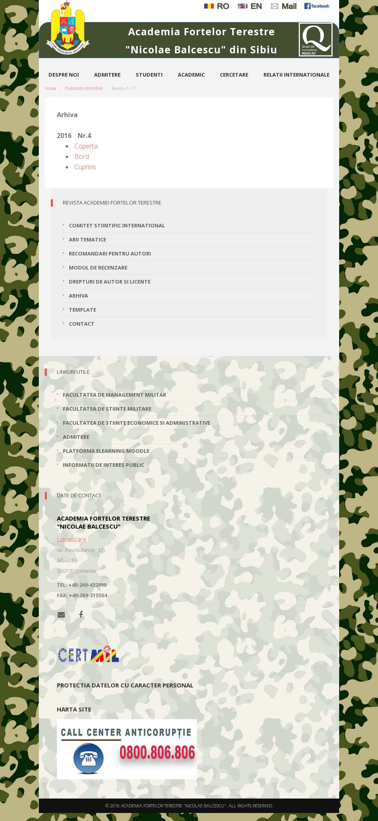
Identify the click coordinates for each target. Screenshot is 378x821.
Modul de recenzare (98, 267)
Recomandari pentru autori (110, 253)
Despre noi (63, 74)
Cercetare (234, 74)
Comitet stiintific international (117, 225)
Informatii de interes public (103, 464)
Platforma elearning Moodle (106, 450)
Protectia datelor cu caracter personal (125, 685)
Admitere (107, 74)
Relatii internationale (296, 74)
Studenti (149, 74)
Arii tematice (87, 239)
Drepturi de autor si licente (110, 281)
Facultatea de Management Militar (114, 394)
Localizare (71, 539)
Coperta (86, 146)
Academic (191, 74)
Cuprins (85, 166)
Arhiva (78, 295)
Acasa (50, 88)
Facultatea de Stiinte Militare (107, 408)
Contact (81, 323)
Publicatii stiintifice (84, 88)
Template (82, 309)
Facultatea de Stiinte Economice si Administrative (136, 422)
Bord (81, 156)
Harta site (74, 709)
